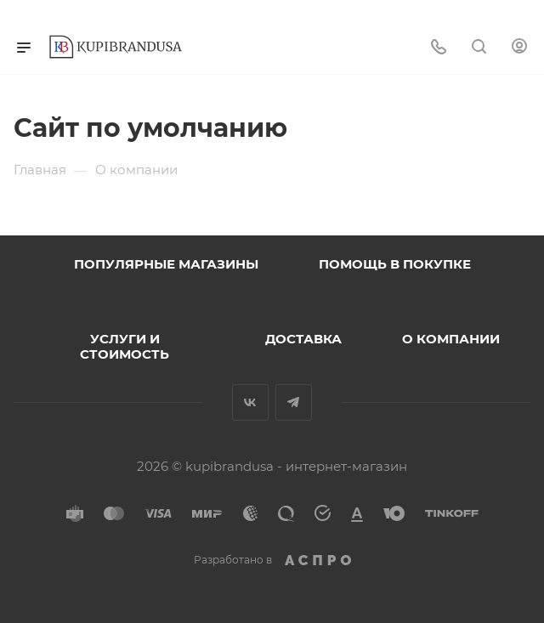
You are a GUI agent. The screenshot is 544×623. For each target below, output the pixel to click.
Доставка (303, 339)
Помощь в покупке (395, 264)
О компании (451, 339)
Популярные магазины (166, 264)
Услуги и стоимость (124, 346)
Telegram (293, 402)
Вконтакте (250, 402)
